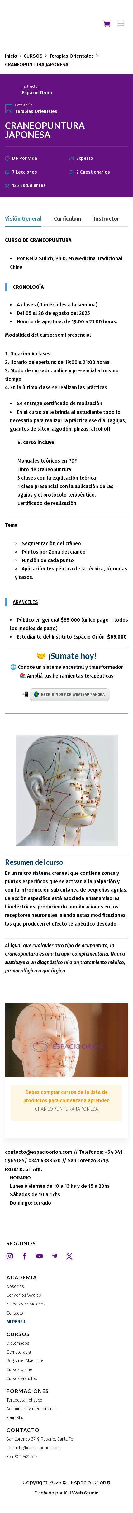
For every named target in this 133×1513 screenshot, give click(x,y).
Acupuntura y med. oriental (32, 1409)
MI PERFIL (16, 1321)
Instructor (30, 86)
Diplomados (18, 1343)
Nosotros (15, 1286)
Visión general (23, 219)
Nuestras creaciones (26, 1304)
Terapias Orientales (36, 111)
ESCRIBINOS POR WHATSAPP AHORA (69, 694)
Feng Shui (15, 1417)
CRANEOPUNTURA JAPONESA (66, 1109)
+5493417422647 (22, 1456)
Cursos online (19, 1369)
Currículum (67, 219)
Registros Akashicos (25, 1361)
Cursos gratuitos (22, 1378)
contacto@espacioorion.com (34, 1448)
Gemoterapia (19, 1352)
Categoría (23, 105)
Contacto (15, 1313)
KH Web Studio (81, 1493)
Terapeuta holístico (24, 1400)
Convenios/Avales (24, 1295)
